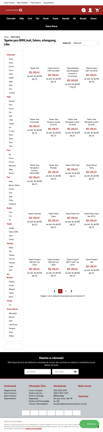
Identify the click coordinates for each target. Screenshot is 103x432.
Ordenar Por (67, 43)
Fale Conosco (36, 2)
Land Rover (13, 324)
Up (10, 127)
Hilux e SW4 (13, 232)
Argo (10, 196)
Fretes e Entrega (36, 395)
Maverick (12, 165)
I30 (10, 251)
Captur (11, 293)
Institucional (10, 386)
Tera (10, 146)
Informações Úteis (37, 386)
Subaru (11, 336)
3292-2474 (60, 390)
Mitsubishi (13, 313)
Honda (46, 18)
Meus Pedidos (22, 2)
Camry (11, 239)
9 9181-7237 (61, 394)
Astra (11, 63)
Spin (10, 85)
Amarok (12, 101)
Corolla (11, 228)
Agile (11, 81)
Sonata (11, 255)
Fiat (37, 18)
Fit (10, 220)
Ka (10, 154)
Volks (21, 18)
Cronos (11, 189)
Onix (10, 89)
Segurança (33, 398)
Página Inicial (10, 390)
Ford (30, 18)
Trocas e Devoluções (38, 403)
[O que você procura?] (21, 10)
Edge (11, 169)
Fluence (12, 281)
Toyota (55, 18)
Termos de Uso (36, 393)
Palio (11, 181)
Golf (10, 116)
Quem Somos (9, 2)
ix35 (10, 270)
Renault (83, 18)
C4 (10, 305)
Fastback (12, 204)
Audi (10, 321)
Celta (11, 74)
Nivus (11, 135)
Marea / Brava (14, 185)
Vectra (11, 66)
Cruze (11, 59)
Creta (11, 266)
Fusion (11, 162)
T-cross (12, 131)
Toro (10, 192)
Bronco (11, 173)
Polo (10, 105)
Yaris (11, 235)
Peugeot (12, 328)
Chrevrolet (11, 18)
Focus (11, 158)
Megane (12, 289)
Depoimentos (49, 2)
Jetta (11, 120)
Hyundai (65, 18)
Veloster (12, 262)
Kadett (11, 78)
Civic (10, 212)
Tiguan (11, 123)
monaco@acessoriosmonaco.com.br (70, 403)
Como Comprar (36, 390)
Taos (11, 142)
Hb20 (11, 247)
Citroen (93, 18)
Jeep (11, 332)
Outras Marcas (51, 26)
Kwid (11, 296)
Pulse (11, 200)
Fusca (11, 108)
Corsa (11, 70)
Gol (10, 112)
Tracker (12, 93)
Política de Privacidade (39, 401)
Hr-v (10, 216)
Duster (11, 285)
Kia (74, 18)
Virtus (11, 138)
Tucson (11, 259)
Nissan (11, 317)
